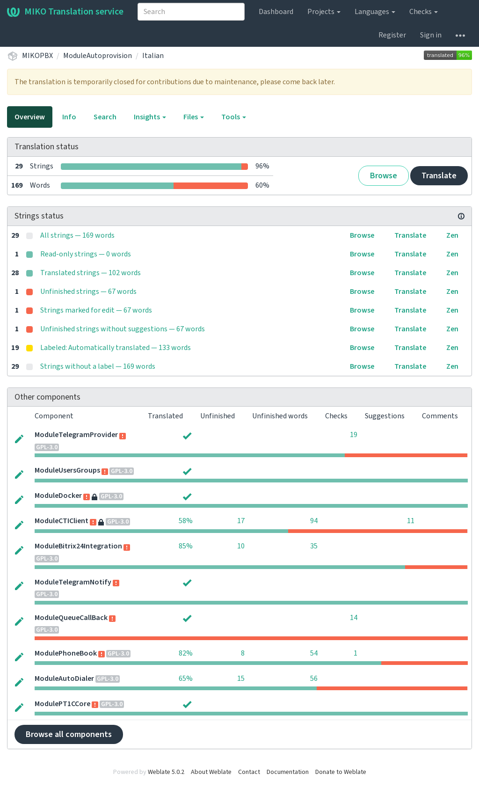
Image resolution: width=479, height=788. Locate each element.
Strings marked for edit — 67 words (96, 310)
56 (314, 678)
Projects (324, 12)
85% (186, 546)
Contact (249, 772)
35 (314, 546)
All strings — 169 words (77, 235)
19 (353, 435)
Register (392, 35)
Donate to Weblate (340, 772)
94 (314, 521)
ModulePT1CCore (62, 704)
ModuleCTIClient (61, 521)
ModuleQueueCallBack (71, 618)
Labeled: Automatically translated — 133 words (115, 348)
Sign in (431, 35)
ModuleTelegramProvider (76, 435)
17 (241, 521)
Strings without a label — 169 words (97, 366)
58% (186, 521)
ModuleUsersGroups (67, 470)
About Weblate (211, 772)
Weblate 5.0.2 (166, 772)
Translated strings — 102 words (90, 273)
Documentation (288, 772)
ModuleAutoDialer (64, 678)
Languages (375, 12)
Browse (383, 176)
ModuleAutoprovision (97, 56)
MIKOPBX (37, 56)
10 (241, 546)
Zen (452, 235)
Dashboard (276, 12)
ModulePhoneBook (66, 653)
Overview (30, 117)
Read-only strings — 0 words (85, 254)
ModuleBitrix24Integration (78, 546)
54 (314, 653)
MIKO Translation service (65, 11)
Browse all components (69, 734)
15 (241, 678)
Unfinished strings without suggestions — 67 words (122, 329)
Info (69, 117)
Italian (153, 56)
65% (186, 678)
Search (105, 117)
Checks (423, 12)
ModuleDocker (58, 495)
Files (193, 117)
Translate (439, 176)
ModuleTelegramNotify (73, 582)
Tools (233, 117)
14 (353, 618)
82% (186, 653)
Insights (150, 117)
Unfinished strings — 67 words (88, 291)
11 (410, 521)
